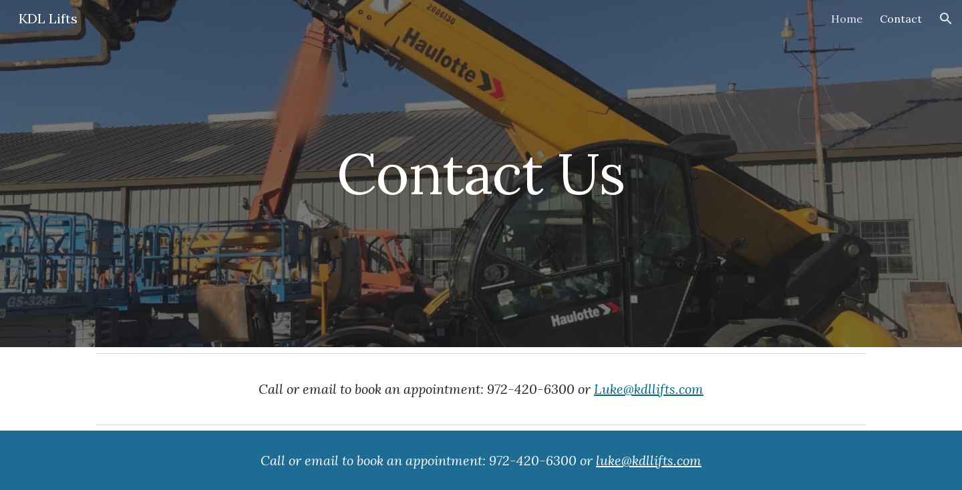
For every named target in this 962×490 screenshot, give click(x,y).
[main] (481, 173)
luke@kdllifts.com (648, 460)
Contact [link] (901, 18)
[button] (946, 19)
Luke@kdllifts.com (648, 389)
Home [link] (846, 18)
